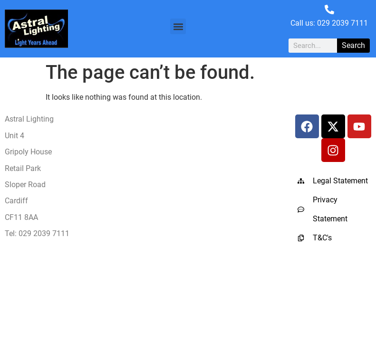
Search (353, 45)
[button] (178, 26)
